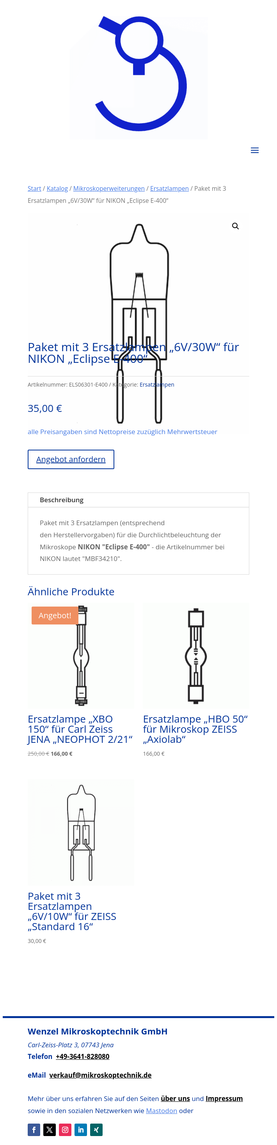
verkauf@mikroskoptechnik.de (101, 1075)
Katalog (57, 188)
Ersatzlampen (169, 188)
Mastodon (161, 1110)
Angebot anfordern (71, 459)
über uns (175, 1098)
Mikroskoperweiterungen (109, 188)
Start (34, 188)
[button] (236, 226)
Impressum (224, 1098)
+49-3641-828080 (82, 1056)
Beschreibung (61, 499)
